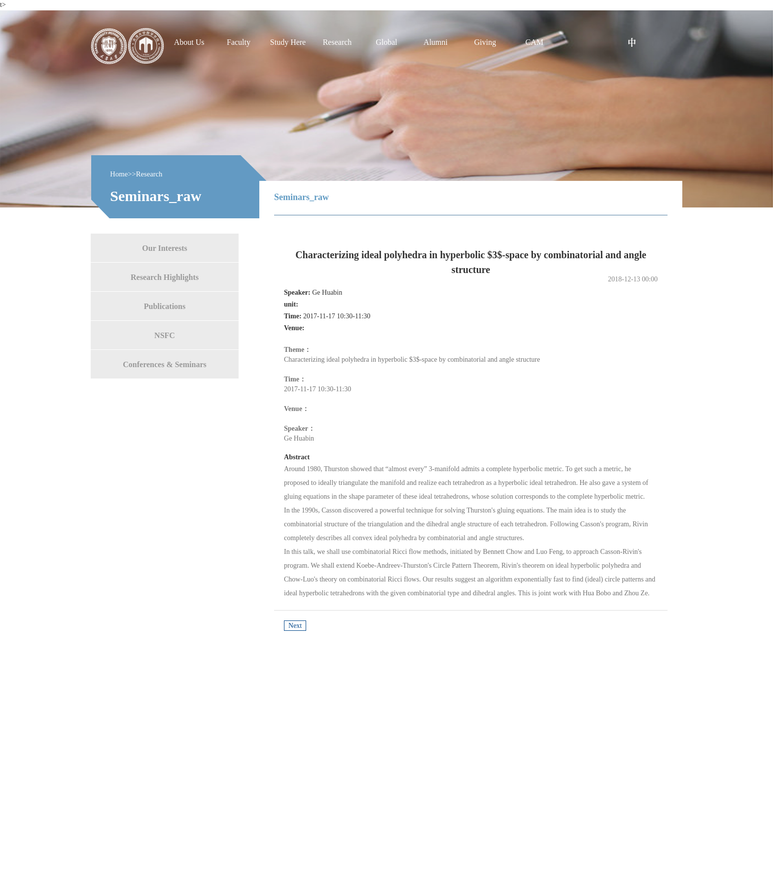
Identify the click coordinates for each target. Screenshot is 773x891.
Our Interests (164, 247)
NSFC (164, 335)
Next (295, 625)
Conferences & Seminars (164, 364)
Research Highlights (165, 276)
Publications (164, 305)
